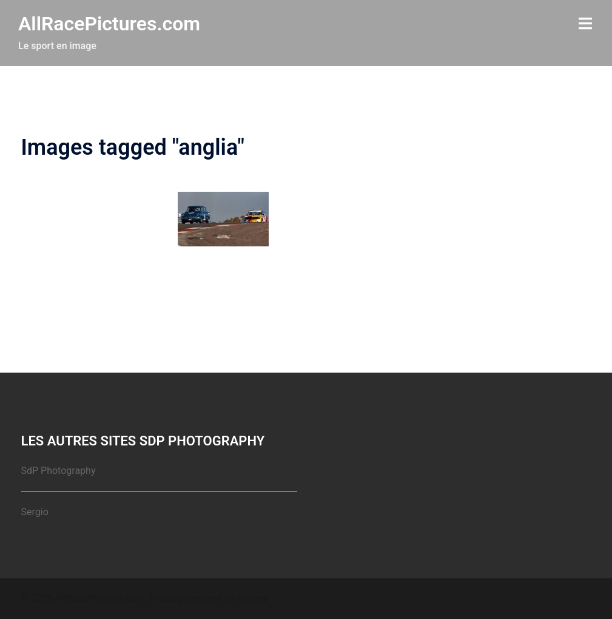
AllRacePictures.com (109, 23)
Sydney (252, 598)
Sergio (35, 512)
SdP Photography (58, 470)
